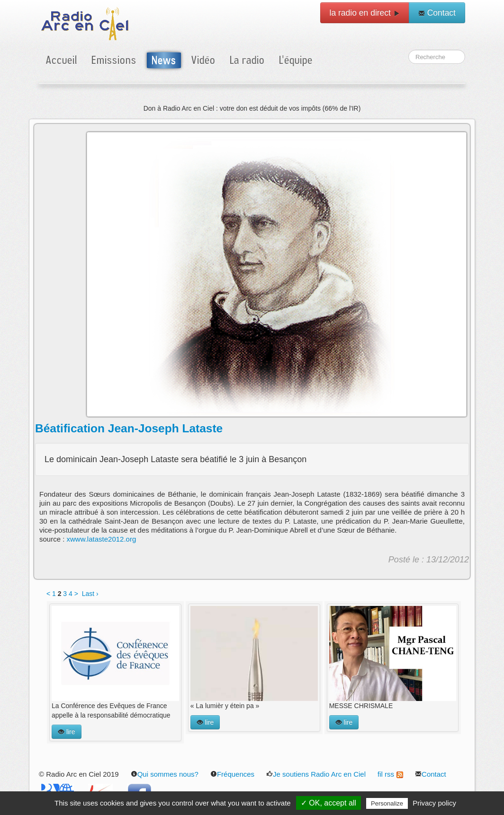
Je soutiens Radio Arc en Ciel (316, 774)
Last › (90, 593)
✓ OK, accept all (328, 803)
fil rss (390, 774)
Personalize (387, 803)
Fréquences (232, 774)
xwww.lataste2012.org (101, 539)
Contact (437, 13)
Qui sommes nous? (164, 774)
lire (66, 732)
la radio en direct (365, 13)
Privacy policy (434, 803)
